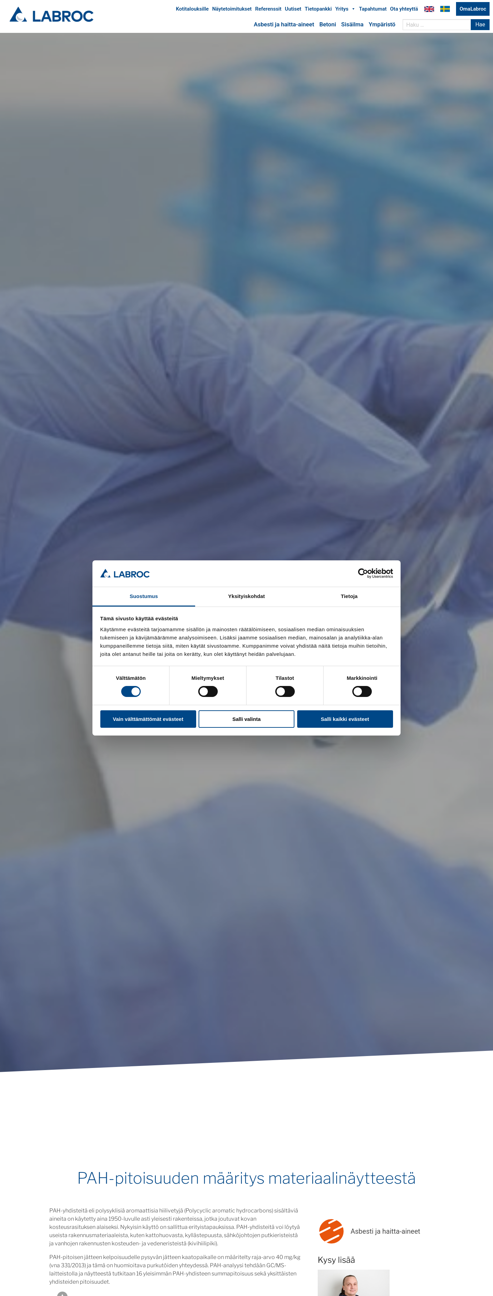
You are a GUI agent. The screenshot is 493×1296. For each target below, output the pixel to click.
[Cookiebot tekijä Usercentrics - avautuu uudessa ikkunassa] (363, 573)
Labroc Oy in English (429, 9)
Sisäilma (352, 25)
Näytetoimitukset (232, 10)
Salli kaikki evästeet (345, 719)
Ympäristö (382, 25)
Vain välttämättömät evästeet (148, 719)
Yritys (345, 9)
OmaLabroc (472, 10)
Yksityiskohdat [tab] (246, 596)
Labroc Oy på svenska (445, 9)
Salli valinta (246, 719)
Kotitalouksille (192, 10)
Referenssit (268, 10)
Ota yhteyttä (404, 10)
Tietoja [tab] (349, 596)
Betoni (327, 25)
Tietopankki (318, 10)
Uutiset (293, 10)
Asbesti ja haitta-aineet (284, 25)
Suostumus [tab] (144, 596)
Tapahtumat (373, 10)
